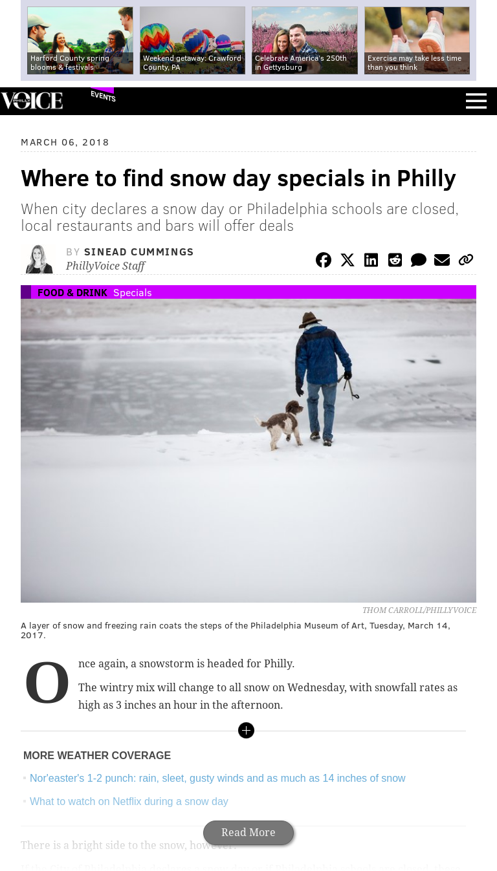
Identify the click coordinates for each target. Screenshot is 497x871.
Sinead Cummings (139, 251)
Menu (476, 101)
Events (103, 96)
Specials (132, 292)
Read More (248, 832)
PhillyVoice (31, 100)
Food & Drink (72, 292)
